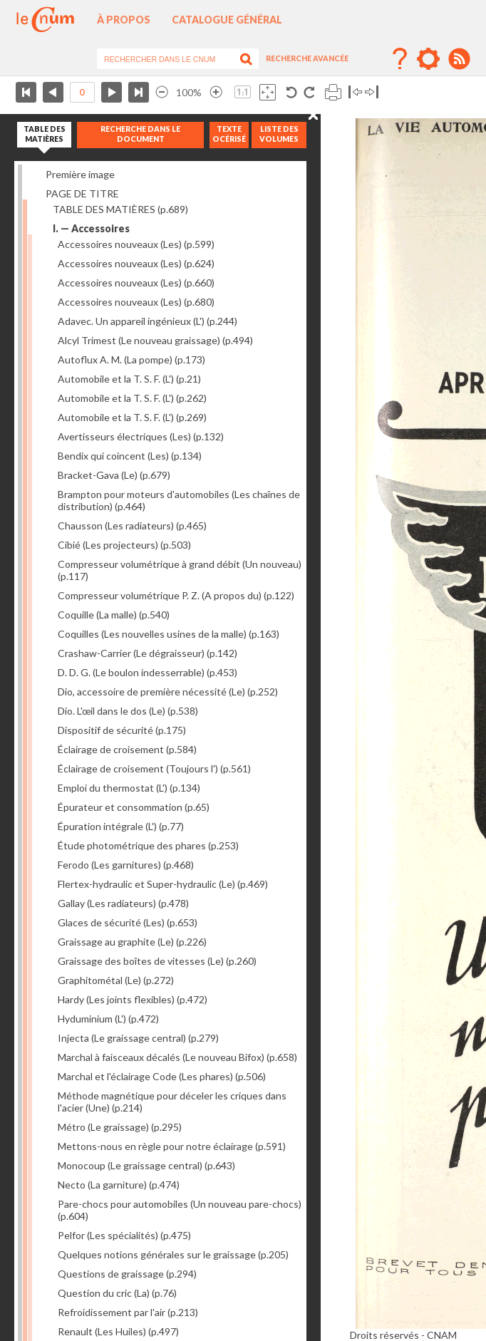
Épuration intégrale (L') (121, 826)
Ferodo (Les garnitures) (126, 865)
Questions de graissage (127, 1274)
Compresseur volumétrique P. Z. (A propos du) (176, 595)
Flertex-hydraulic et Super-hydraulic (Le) (163, 884)
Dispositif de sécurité (122, 730)
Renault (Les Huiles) (118, 1331)
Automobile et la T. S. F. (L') (129, 379)
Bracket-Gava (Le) (114, 475)
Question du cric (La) (117, 1293)
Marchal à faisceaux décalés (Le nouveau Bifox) (177, 1057)
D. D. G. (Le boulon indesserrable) (147, 672)
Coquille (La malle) (114, 615)
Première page (26, 92)
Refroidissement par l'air (128, 1312)
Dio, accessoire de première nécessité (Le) (168, 691)
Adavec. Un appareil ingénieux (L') (147, 321)
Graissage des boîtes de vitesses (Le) (157, 961)
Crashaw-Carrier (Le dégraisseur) (147, 653)
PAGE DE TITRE (82, 193)
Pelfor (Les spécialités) (124, 1235)
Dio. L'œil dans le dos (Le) (128, 711)
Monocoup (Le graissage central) (146, 1165)
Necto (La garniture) (119, 1185)
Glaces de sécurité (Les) (127, 922)
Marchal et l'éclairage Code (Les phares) (162, 1076)
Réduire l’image (161, 92)
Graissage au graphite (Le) (132, 942)
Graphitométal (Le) (116, 980)
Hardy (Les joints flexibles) (132, 999)
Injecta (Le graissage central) (138, 1038)
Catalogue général (227, 20)
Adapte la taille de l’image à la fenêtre (267, 92)
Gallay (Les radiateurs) (123, 903)
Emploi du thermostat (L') (129, 788)
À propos (123, 20)
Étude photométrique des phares (148, 845)
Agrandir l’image (216, 92)
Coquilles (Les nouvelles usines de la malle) (168, 634)
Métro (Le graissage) (120, 1127)
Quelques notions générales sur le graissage (173, 1254)
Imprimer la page (333, 92)
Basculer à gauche (355, 92)
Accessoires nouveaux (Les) (136, 244)
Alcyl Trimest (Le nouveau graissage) (155, 340)
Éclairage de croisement (127, 749)
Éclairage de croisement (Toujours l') (154, 768)
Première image (80, 174)
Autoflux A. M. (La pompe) (131, 359)
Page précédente (53, 92)
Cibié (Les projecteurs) (124, 545)
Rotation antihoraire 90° (291, 92)
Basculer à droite (371, 92)
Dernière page (138, 92)
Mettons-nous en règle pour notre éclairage (172, 1146)
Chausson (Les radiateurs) (132, 525)
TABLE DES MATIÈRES (120, 209)
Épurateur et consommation (134, 807)
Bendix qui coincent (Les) (130, 456)
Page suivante (111, 92)
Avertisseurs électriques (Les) (141, 436)
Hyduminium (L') (108, 1019)
